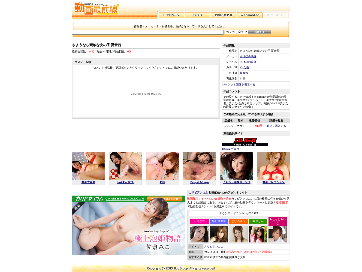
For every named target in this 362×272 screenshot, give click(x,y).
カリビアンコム (198, 192)
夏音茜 (244, 73)
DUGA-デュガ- (231, 148)
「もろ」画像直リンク (236, 182)
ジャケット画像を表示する (238, 84)
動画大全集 (88, 182)
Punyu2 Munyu (199, 182)
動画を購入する (276, 125)
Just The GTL (125, 182)
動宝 (162, 182)
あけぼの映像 (248, 56)
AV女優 (244, 67)
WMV (240, 125)
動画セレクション (273, 182)
